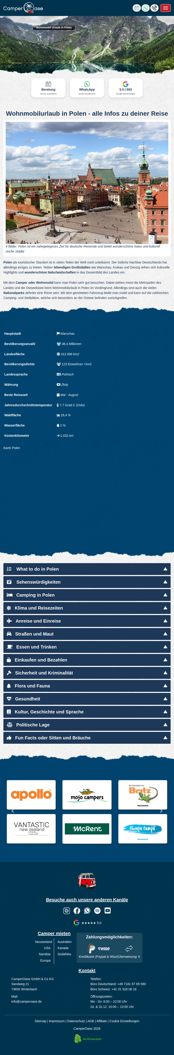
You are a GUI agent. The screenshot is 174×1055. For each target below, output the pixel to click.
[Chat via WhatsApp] (145, 8)
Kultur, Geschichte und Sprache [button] (45, 711)
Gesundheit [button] (23, 698)
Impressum (57, 1021)
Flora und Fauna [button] (28, 685)
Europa (45, 960)
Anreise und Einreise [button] (34, 620)
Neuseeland (43, 942)
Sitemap (40, 1021)
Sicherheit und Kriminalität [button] (40, 672)
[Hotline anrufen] (154, 8)
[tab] (87, 569)
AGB (90, 1021)
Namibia (44, 954)
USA (47, 948)
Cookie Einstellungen (124, 1021)
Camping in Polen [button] (31, 595)
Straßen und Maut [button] (30, 633)
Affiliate (102, 1021)
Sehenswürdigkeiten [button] (34, 582)
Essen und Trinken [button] (32, 646)
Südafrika (64, 954)
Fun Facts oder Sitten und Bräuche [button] (49, 737)
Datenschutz (76, 1021)
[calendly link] (136, 8)
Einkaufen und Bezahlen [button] (37, 659)
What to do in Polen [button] (33, 569)
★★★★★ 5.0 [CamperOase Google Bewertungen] (87, 923)
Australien (64, 942)
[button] (13, 811)
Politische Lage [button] (28, 724)
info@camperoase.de (26, 1001)
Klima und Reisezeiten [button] (35, 608)
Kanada (62, 948)
